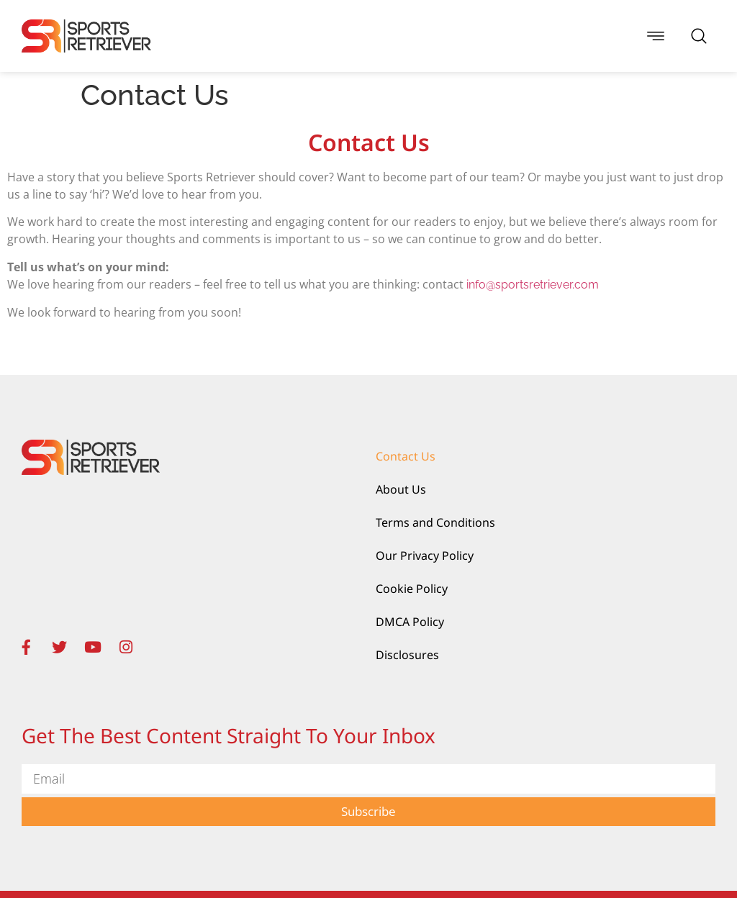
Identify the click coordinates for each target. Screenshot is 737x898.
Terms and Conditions (435, 522)
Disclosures (407, 655)
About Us (401, 489)
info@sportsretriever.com (532, 284)
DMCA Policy (410, 622)
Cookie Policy (412, 589)
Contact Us (405, 456)
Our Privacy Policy (425, 555)
